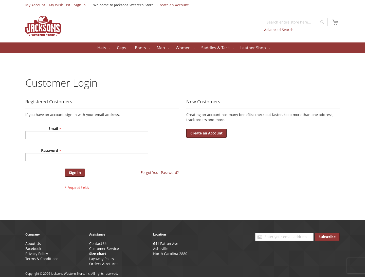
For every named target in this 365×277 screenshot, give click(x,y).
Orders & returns (103, 263)
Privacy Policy (36, 253)
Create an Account (173, 5)
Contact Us (98, 243)
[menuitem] (102, 47)
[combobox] (295, 22)
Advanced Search (279, 29)
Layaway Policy (101, 258)
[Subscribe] (327, 237)
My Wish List (59, 5)
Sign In (80, 5)
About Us (33, 243)
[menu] (182, 47)
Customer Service (104, 248)
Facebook (33, 248)
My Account (35, 5)
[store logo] (43, 26)
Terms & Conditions (42, 258)
